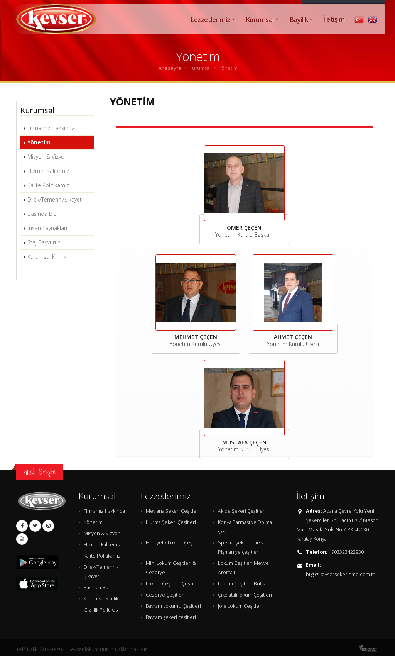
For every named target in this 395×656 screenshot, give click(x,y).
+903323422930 (346, 552)
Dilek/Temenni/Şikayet (54, 199)
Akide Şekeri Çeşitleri (242, 511)
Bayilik (298, 28)
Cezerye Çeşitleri (165, 595)
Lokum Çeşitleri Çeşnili (171, 583)
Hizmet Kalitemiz (48, 171)
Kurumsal (260, 28)
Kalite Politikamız (48, 185)
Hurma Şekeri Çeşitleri (171, 522)
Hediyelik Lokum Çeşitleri (174, 542)
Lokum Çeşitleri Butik (241, 583)
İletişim (333, 27)
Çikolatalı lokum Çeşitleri (245, 595)
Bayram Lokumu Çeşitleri (173, 606)
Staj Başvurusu (45, 242)
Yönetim (39, 142)
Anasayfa (170, 67)
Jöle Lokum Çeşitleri (240, 606)
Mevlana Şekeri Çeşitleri (172, 511)
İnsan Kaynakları (47, 228)
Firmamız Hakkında (51, 128)
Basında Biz (41, 213)
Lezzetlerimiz (210, 28)
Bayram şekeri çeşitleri (171, 617)
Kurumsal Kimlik (46, 256)
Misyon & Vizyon (47, 156)
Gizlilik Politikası (101, 610)
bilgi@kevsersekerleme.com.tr (340, 574)
